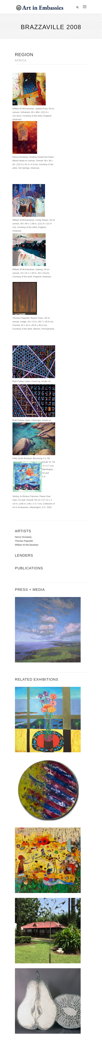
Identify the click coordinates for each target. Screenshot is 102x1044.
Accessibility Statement (30, 955)
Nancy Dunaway (23, 396)
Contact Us (23, 947)
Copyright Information (30, 962)
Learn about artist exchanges (31, 1001)
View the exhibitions (26, 993)
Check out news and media (30, 1008)
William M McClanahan (26, 404)
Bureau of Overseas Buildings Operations (41, 970)
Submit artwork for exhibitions (31, 1016)
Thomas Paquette (24, 400)
